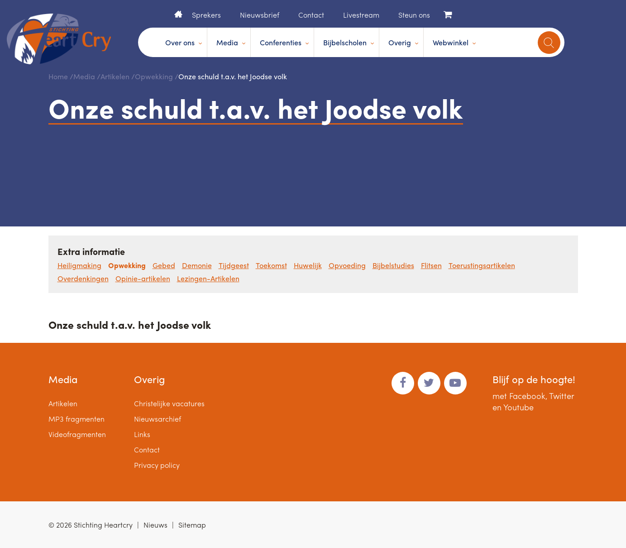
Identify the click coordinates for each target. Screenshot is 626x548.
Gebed (164, 265)
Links (142, 434)
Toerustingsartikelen (482, 265)
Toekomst (271, 265)
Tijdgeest (234, 265)
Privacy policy (157, 465)
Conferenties (280, 42)
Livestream (361, 15)
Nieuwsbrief (259, 15)
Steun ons (414, 15)
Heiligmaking (79, 265)
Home (178, 14)
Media (227, 42)
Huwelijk (308, 265)
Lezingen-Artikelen (208, 278)
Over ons (180, 42)
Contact (311, 15)
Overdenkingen (83, 278)
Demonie (197, 265)
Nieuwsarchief (157, 418)
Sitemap (192, 524)
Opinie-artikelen (142, 278)
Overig (399, 42)
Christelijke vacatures (169, 403)
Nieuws (155, 524)
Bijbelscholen (345, 42)
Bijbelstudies (393, 265)
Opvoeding (347, 265)
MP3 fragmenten (76, 418)
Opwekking (154, 76)
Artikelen (114, 76)
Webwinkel (450, 42)
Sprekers (206, 15)
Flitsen (431, 265)
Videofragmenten (77, 434)
